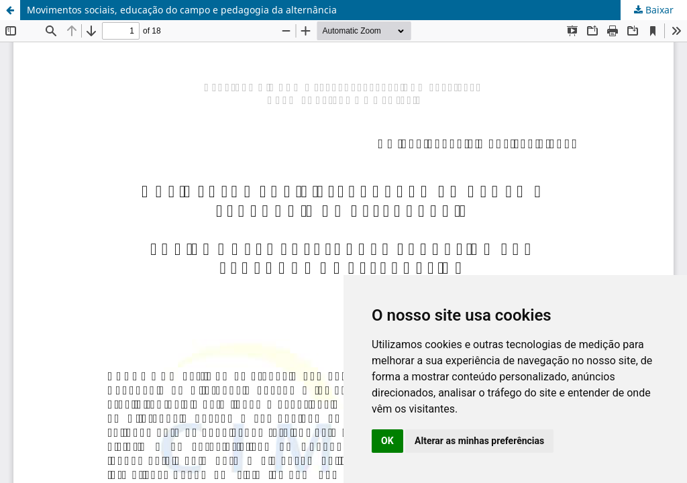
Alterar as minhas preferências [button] (479, 440)
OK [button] (387, 440)
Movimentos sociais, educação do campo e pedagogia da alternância (182, 9)
